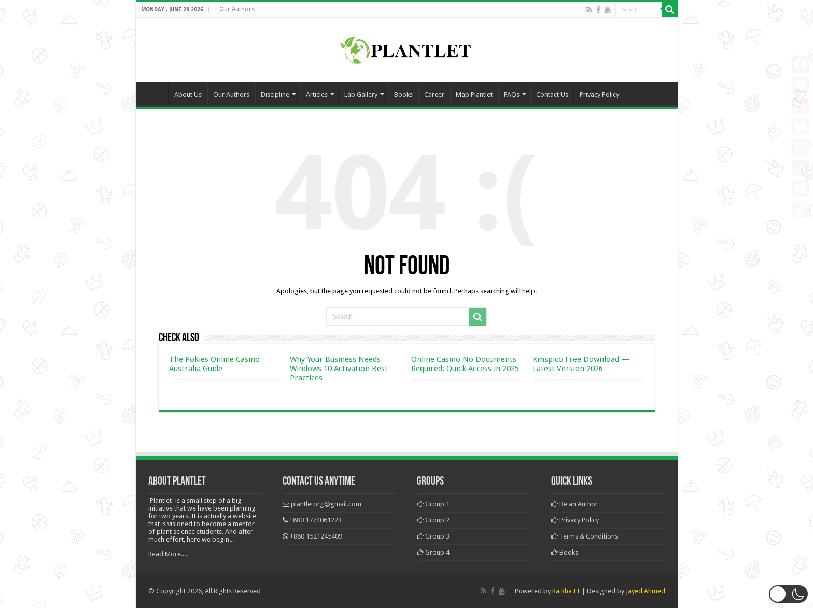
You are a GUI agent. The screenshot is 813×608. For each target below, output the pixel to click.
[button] (788, 594)
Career (434, 94)
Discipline (275, 94)
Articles (317, 94)
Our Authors (237, 9)
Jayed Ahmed (645, 591)
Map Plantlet (474, 94)
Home (154, 93)
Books (403, 94)
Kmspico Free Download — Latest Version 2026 (580, 364)
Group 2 (433, 520)
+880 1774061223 (315, 520)
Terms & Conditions (584, 536)
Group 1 (433, 504)
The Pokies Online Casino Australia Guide (214, 364)
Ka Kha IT (566, 591)
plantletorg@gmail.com (326, 504)
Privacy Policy (599, 94)
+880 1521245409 (316, 536)
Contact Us (552, 94)
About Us (188, 94)
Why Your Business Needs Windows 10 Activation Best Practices (339, 369)
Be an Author (574, 504)
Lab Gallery (360, 94)
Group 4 (433, 552)
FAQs (512, 94)
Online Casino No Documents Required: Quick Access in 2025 (465, 364)
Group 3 (433, 536)
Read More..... (168, 554)
